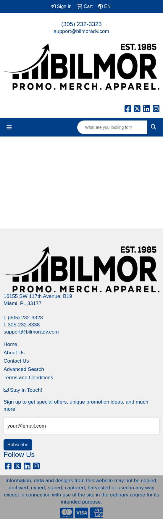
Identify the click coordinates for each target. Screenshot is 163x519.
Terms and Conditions (28, 377)
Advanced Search (24, 369)
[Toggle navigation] (9, 127)
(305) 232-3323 (81, 24)
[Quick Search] (112, 127)
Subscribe (17, 444)
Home (10, 344)
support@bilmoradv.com (81, 31)
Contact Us (16, 361)
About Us (14, 352)
